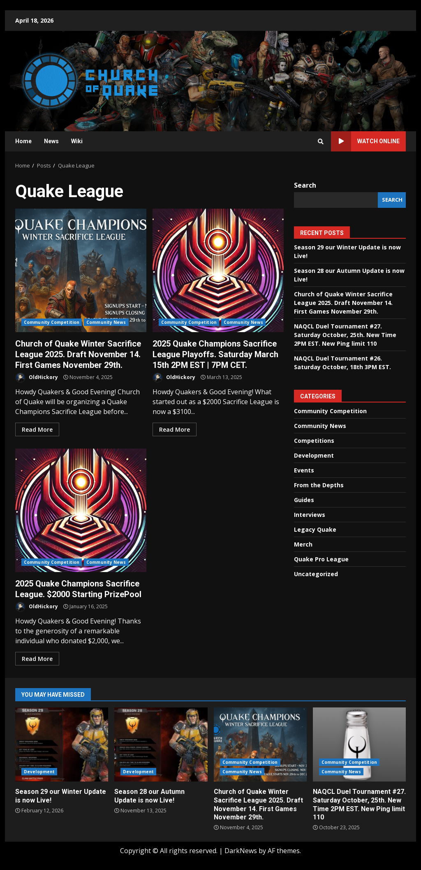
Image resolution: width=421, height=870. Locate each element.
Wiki (77, 141)
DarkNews (240, 850)
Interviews (309, 515)
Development (314, 455)
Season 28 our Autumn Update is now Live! (160, 744)
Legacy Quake (315, 529)
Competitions (314, 440)
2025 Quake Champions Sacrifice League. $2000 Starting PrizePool (80, 510)
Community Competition (51, 322)
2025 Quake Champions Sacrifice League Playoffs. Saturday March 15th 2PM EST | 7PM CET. (218, 270)
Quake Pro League (321, 559)
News (51, 141)
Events (304, 470)
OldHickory (36, 377)
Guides (304, 500)
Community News (106, 322)
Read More (37, 429)
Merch (303, 544)
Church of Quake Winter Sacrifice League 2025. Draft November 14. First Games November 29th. (80, 270)
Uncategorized (316, 574)
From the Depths (319, 485)
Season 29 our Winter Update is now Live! (61, 744)
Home (23, 141)
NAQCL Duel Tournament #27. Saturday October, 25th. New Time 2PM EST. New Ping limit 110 (345, 334)
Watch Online (365, 141)
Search (305, 185)
